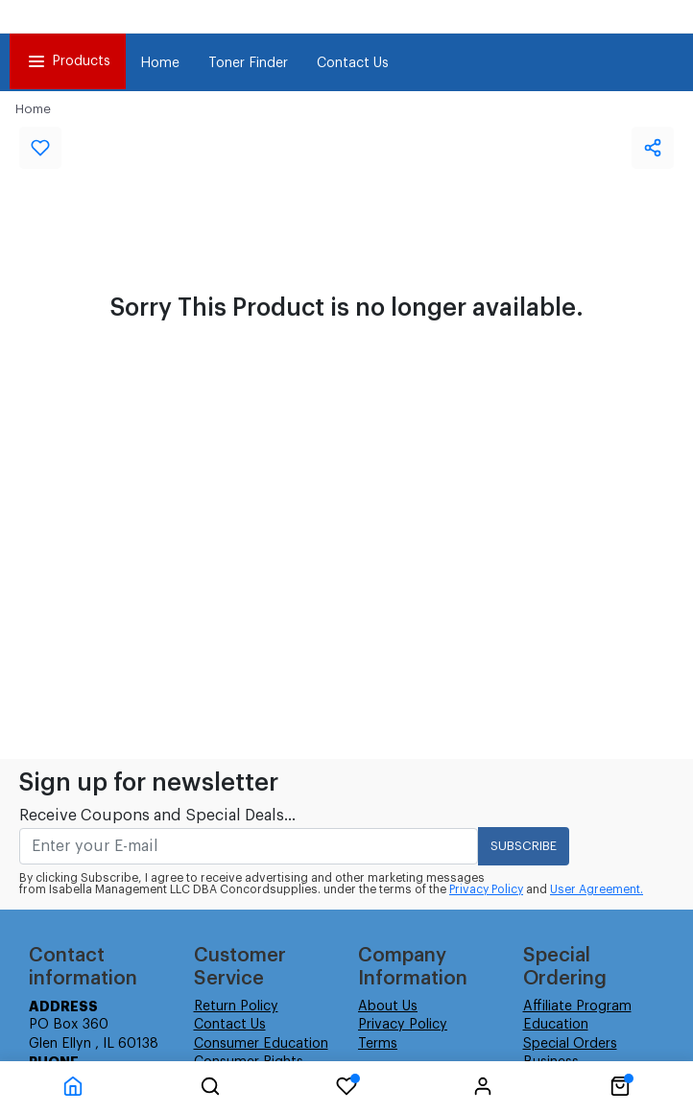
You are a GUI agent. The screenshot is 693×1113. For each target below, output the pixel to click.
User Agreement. (596, 889)
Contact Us (353, 63)
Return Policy (236, 1006)
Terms (377, 1044)
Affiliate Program (577, 1006)
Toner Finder (248, 63)
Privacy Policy (486, 889)
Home (159, 63)
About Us (388, 1006)
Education (555, 1024)
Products (67, 61)
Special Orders (570, 1044)
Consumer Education (261, 1044)
